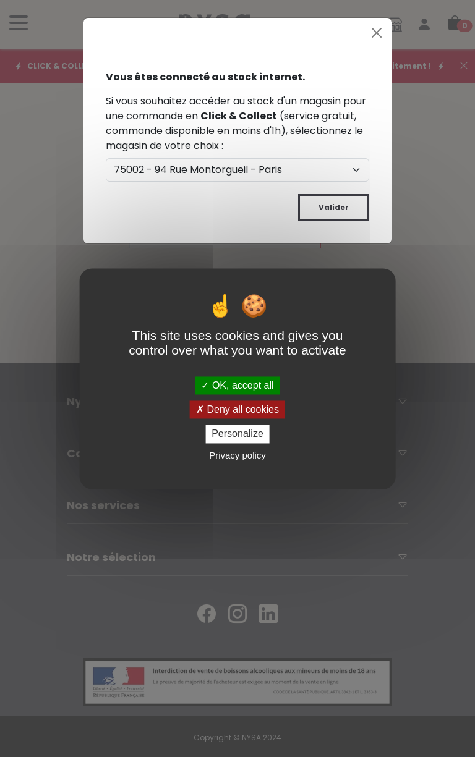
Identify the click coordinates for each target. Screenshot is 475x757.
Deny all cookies (237, 410)
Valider (334, 207)
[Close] (377, 33)
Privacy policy (237, 455)
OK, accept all (237, 385)
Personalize (237, 434)
